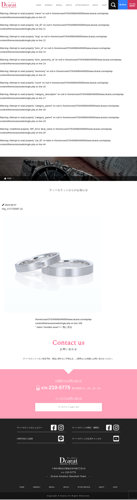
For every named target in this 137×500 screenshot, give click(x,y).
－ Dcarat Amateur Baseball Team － (68, 477)
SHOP (101, 5)
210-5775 (53, 387)
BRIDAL (58, 5)
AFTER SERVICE (80, 5)
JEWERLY (48, 5)
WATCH (67, 5)
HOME (38, 5)
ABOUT (93, 5)
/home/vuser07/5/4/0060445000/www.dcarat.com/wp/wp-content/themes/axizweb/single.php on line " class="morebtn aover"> (63, 323)
